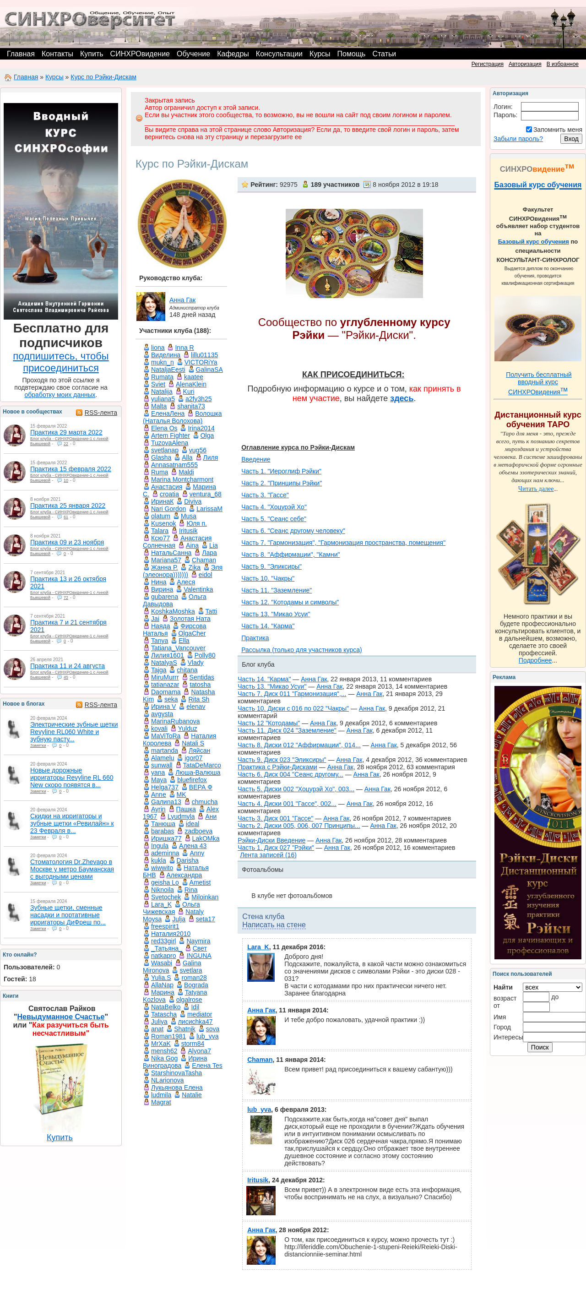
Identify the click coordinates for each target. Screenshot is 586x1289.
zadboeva (198, 831)
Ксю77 (160, 538)
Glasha (161, 457)
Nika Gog (164, 1058)
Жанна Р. (164, 567)
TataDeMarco (202, 765)
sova (213, 1029)
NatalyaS (164, 662)
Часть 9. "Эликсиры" (271, 566)
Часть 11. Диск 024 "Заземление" (287, 730)
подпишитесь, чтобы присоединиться (61, 362)
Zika (194, 567)
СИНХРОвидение (140, 54)
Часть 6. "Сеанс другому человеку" (293, 530)
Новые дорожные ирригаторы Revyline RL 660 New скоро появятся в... (71, 778)
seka (171, 699)
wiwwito (162, 867)
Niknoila (162, 889)
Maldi (186, 472)
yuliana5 (163, 398)
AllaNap (162, 985)
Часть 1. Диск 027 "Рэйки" (276, 847)
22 (66, 443)
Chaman (204, 560)
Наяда (160, 626)
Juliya (159, 1021)
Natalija (162, 391)
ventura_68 (206, 494)
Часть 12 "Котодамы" (269, 723)
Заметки (38, 745)
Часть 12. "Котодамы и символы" (290, 602)
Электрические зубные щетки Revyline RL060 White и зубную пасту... (74, 732)
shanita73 (191, 406)
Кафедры (233, 54)
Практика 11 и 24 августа (67, 665)
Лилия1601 (167, 655)
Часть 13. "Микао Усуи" (275, 614)
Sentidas (202, 677)
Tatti (211, 611)
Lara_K (161, 904)
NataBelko (166, 1007)
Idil (195, 1007)
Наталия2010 (170, 933)
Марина (162, 992)
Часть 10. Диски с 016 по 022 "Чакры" (293, 708)
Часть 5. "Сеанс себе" (273, 518)
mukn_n (162, 362)
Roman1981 (168, 1036)
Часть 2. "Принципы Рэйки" (281, 483)
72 (66, 597)
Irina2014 (201, 428)
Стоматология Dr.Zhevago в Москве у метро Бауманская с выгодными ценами (72, 869)
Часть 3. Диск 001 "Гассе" (275, 818)
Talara (159, 530)
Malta (159, 406)
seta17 (205, 919)
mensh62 (164, 1051)
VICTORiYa (200, 362)
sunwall (162, 765)
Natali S (193, 743)
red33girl (163, 941)
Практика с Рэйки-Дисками (277, 767)
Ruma (159, 472)
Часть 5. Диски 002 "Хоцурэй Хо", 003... (296, 789)
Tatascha (164, 1014)
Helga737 (165, 787)
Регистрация (488, 64)
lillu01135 (204, 355)
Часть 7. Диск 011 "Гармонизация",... (292, 693)
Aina (192, 545)
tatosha (200, 684)
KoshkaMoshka (173, 611)
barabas (162, 831)
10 (66, 480)
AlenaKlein (191, 384)
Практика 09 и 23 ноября (67, 542)
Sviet (158, 384)
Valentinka (198, 589)
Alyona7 (199, 1051)
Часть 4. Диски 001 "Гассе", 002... (287, 803)
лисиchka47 (195, 1021)
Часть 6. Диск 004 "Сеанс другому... (290, 774)
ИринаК (162, 501)
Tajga (158, 670)
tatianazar (165, 684)
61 (66, 517)
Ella (184, 640)
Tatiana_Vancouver (178, 648)
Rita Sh (198, 699)
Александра (184, 875)
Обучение (193, 54)
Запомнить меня (557, 129)
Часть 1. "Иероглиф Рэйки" (281, 471)
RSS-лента (101, 412)
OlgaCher (192, 633)
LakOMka (206, 838)
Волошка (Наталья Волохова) (182, 417)
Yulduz (187, 728)
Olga (207, 435)
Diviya (192, 501)
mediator (199, 1014)
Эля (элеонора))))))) (182, 571)
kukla (158, 860)
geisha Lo (165, 882)
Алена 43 (192, 845)
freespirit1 (165, 926)
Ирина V (163, 706)
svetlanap (165, 450)
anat (157, 1029)
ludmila (161, 1095)
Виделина (165, 355)
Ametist (200, 882)
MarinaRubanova (175, 721)
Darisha (188, 860)
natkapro (163, 955)
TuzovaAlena (169, 442)
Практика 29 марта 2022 (66, 432)
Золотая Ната (190, 618)
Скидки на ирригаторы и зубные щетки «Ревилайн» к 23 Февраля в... (72, 823)
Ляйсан (199, 750)
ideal (193, 823)
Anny (197, 853)
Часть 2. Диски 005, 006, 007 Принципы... (299, 825)
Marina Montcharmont (182, 479)
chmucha (205, 801)
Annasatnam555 (174, 464)
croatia (169, 494)
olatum (160, 516)
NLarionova (167, 1080)
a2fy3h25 (198, 398)
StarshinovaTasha (176, 1073)
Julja (178, 919)
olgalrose (189, 999)
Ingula (159, 845)
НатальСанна (171, 552)
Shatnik (184, 1029)
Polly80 (205, 655)
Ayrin (158, 809)
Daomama (166, 692)
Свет (200, 948)
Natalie (192, 1095)
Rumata (162, 377)
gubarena (164, 596)
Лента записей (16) (268, 855)
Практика (255, 638)
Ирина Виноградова (175, 1062)
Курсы (320, 54)
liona (158, 347)
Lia (213, 545)
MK (181, 794)
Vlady (196, 662)
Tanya (159, 640)
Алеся (186, 582)
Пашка (186, 809)
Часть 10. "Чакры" (267, 578)
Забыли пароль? (518, 138)
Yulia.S (161, 977)
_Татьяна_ (166, 948)
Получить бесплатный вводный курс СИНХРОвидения (538, 383)
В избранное (563, 64)
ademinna (165, 853)
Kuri (189, 391)
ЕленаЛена (167, 413)
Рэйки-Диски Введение (271, 840)
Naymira (198, 941)
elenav (195, 706)
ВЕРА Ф (200, 787)
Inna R (184, 347)
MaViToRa (165, 736)
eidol (205, 574)
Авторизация (525, 64)
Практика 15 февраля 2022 (70, 469)
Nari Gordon (168, 508)
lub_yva (207, 1036)
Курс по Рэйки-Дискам (103, 77)
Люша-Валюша (197, 772)
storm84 (193, 1043)
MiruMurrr (165, 677)
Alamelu (162, 757)
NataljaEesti (168, 369)
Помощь (351, 54)
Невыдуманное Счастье (61, 1017)
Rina (191, 889)
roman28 (193, 977)
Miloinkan (204, 897)
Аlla (187, 457)
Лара (209, 552)
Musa (188, 516)
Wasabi (161, 963)
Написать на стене (274, 925)
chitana (187, 670)
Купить (91, 54)
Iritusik (188, 530)
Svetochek (166, 897)
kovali (159, 728)
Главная (21, 54)
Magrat (161, 1102)
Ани (211, 816)
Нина (158, 582)
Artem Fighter (170, 435)
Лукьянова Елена (177, 1087)
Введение (255, 459)
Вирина (162, 589)
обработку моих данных (60, 394)
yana (158, 772)
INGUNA (198, 955)
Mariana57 (166, 560)
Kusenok (163, 523)
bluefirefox (192, 779)
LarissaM (209, 508)
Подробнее (535, 660)
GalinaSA (209, 369)
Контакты (57, 54)
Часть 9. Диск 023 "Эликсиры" (282, 759)
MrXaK (161, 1043)
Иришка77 (166, 838)
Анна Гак (182, 300)
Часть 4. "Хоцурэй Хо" (274, 507)
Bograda (196, 985)
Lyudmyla (181, 816)
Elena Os (164, 428)
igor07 (193, 757)
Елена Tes (207, 1065)
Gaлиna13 (166, 801)
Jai (155, 618)
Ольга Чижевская (171, 908)
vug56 (197, 450)
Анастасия (166, 486)
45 (66, 677)
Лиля (210, 457)
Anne (158, 794)
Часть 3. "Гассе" (265, 495)
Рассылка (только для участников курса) (301, 649)
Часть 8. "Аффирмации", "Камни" (290, 554)
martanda (164, 750)
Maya (159, 779)
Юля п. (196, 523)
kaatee (193, 377)
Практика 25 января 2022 (67, 505)
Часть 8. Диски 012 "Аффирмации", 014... (299, 745)
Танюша (163, 823)
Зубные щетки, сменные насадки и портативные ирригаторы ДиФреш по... (68, 915)
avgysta (162, 714)
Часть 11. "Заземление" (276, 590)
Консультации (279, 54)
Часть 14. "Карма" (267, 626)
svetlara (190, 970)
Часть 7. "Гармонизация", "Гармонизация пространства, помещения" (343, 542)
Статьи (384, 54)
